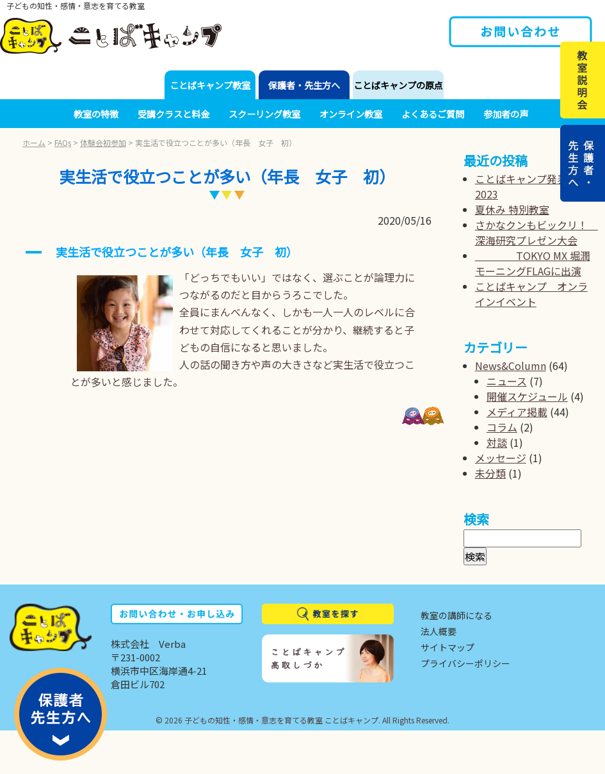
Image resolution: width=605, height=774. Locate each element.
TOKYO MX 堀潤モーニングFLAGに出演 (532, 263)
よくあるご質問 (432, 114)
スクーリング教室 (264, 114)
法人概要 (438, 631)
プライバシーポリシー (465, 663)
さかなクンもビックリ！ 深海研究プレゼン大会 (536, 232)
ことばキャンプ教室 (210, 85)
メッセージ (500, 457)
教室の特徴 (96, 114)
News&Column (510, 365)
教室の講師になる (456, 615)
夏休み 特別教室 (512, 209)
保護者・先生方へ (304, 85)
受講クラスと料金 (173, 114)
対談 (497, 442)
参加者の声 (505, 114)
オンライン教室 (350, 114)
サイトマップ (447, 647)
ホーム (33, 142)
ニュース (507, 381)
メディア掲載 (517, 411)
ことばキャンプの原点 (398, 85)
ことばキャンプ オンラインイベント (531, 293)
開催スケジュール (527, 396)
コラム (502, 427)
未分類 (490, 473)
